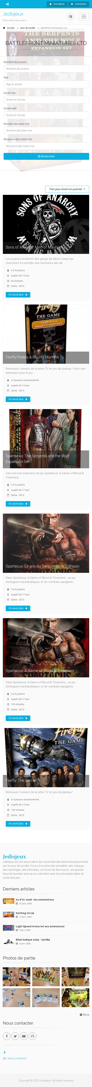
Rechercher (46, 156)
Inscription (57, 4)
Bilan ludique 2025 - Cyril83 (33, 939)
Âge (6, 77)
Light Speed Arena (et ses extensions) (40, 926)
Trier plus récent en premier (66, 189)
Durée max (10, 108)
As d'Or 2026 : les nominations (35, 899)
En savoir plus (18, 294)
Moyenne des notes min (18, 139)
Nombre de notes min (17, 123)
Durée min (10, 92)
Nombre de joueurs (15, 62)
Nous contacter (14, 1058)
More (84, 1014)
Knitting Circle (25, 913)
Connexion (78, 4)
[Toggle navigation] (83, 16)
